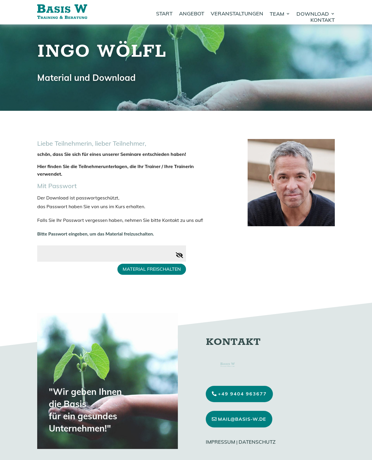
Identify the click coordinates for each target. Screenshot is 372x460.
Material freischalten (152, 269)
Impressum (220, 442)
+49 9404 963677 (242, 394)
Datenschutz (257, 442)
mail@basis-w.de (242, 419)
